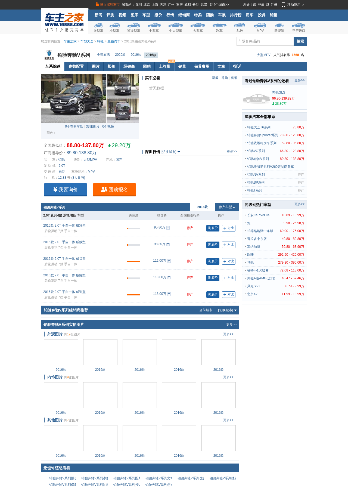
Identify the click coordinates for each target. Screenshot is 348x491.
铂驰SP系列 (275, 182)
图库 (134, 15)
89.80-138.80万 (82, 152)
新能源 (279, 31)
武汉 (204, 5)
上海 (155, 5)
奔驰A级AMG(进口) (275, 278)
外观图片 (55, 334)
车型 (146, 15)
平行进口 (298, 31)
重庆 (179, 5)
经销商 (184, 15)
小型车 (114, 31)
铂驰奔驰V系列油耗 (95, 485)
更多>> (232, 151)
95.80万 (159, 227)
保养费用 (201, 66)
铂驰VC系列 (275, 151)
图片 (96, 66)
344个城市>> (219, 5)
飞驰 (275, 262)
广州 (171, 5)
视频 (122, 15)
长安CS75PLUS (275, 215)
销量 (273, 15)
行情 (170, 15)
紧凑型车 (133, 31)
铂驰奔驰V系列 (73, 55)
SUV (240, 31)
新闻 (98, 15)
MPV (260, 31)
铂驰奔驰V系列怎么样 (161, 485)
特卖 (198, 15)
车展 (222, 15)
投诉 (261, 15)
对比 (228, 228)
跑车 (219, 31)
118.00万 (159, 277)
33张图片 (92, 126)
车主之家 (70, 41)
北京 (147, 5)
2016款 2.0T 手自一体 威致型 (64, 242)
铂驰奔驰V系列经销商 (225, 478)
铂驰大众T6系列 (275, 127)
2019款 (135, 55)
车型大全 (87, 41)
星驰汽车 (113, 41)
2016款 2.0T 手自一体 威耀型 (64, 275)
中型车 (154, 31)
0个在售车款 (74, 126)
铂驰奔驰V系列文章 (159, 478)
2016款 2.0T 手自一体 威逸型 (64, 292)
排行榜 (235, 15)
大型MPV (264, 55)
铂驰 (100, 41)
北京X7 (275, 294)
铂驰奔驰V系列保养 (63, 485)
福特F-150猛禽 (275, 270)
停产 (190, 228)
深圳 (138, 5)
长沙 (195, 5)
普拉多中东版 (275, 239)
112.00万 (159, 261)
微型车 (98, 31)
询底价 (213, 228)
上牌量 (166, 65)
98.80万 (159, 244)
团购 (210, 15)
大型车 (198, 31)
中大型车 (175, 31)
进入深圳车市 (110, 5)
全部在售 (103, 55)
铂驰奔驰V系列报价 (63, 478)
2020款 (120, 55)
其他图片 (55, 420)
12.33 (62, 178)
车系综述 (52, 66)
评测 (110, 15)
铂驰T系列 (275, 190)
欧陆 (275, 254)
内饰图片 (55, 377)
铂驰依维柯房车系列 (275, 143)
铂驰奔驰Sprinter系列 (275, 135)
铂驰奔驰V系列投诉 (127, 485)
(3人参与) (78, 178)
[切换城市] (168, 152)
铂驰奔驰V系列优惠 (192, 478)
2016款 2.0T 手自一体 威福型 (64, 259)
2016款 (151, 55)
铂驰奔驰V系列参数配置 (98, 478)
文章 (221, 66)
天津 (163, 5)
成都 (187, 5)
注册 (274, 5)
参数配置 (76, 66)
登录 (261, 5)
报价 (158, 15)
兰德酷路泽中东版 (275, 231)
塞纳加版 (275, 247)
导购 (224, 78)
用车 (249, 15)
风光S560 (275, 286)
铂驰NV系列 (275, 174)
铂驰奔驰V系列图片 (127, 478)
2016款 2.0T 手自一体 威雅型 (64, 225)
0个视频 (108, 126)
